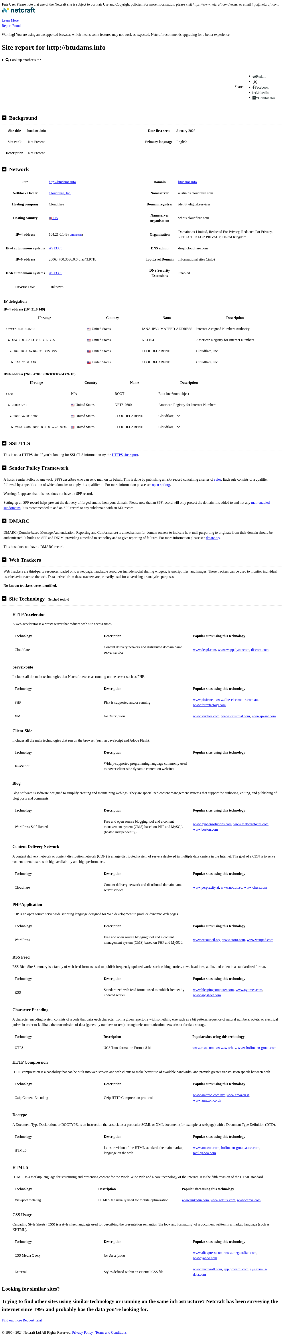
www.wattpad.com (260, 940)
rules (217, 479)
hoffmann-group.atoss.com (240, 1148)
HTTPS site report (125, 455)
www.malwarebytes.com (250, 824)
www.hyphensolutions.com (212, 824)
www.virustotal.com (235, 716)
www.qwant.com (264, 716)
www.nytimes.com (249, 990)
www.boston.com (205, 829)
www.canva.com (248, 1200)
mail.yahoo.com (204, 1153)
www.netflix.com (223, 1200)
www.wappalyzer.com (233, 650)
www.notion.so (231, 887)
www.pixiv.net (203, 700)
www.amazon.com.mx (209, 1095)
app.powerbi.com (236, 1269)
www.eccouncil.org (207, 940)
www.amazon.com (206, 1148)
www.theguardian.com (240, 1253)
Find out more (12, 1320)
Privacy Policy (82, 1332)
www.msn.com (203, 1048)
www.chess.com (255, 887)
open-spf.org (161, 485)
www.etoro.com (233, 940)
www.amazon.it (238, 1095)
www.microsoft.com (207, 1269)
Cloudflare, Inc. (60, 193)
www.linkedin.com (195, 1200)
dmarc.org (213, 538)
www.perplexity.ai (206, 887)
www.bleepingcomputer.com (213, 990)
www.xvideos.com (206, 716)
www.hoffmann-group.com (257, 1048)
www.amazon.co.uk (207, 1100)
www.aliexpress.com (208, 1253)
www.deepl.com (204, 650)
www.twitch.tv (225, 1048)
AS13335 (55, 248)
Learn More (10, 20)
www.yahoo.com (205, 1258)
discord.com (260, 650)
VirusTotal (75, 234)
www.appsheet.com (207, 995)
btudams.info (187, 182)
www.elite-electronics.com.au (236, 700)
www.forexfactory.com (209, 705)
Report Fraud (11, 26)
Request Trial (32, 1320)
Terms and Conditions (111, 1332)
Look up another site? (23, 60)
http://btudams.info (62, 182)
